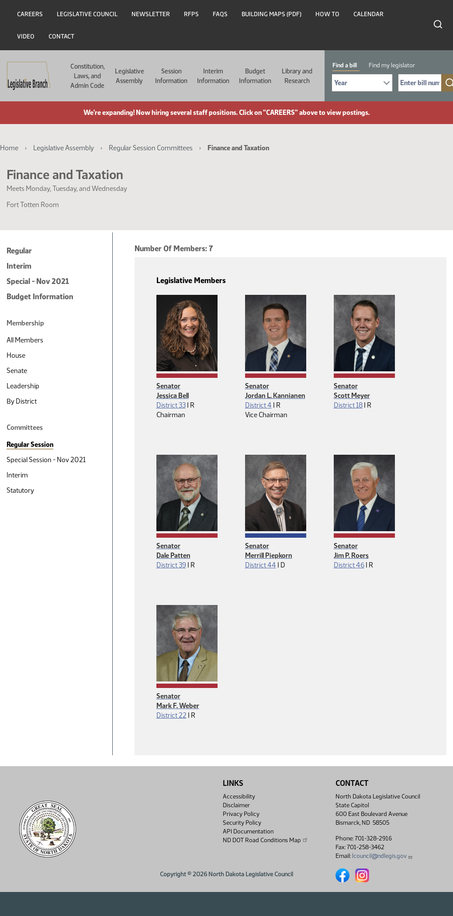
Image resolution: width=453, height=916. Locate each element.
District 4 (258, 405)
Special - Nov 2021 (38, 281)
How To (327, 14)
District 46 (349, 565)
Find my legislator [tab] (392, 65)
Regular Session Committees (151, 148)
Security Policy (242, 822)
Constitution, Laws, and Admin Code (87, 76)
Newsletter (150, 14)
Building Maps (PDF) (271, 14)
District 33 (171, 405)
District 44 (260, 565)
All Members (25, 340)
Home (9, 148)
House (16, 355)
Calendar (368, 14)
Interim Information (213, 76)
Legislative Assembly (129, 76)
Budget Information (255, 76)
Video (26, 36)
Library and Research (297, 76)
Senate (17, 370)
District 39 (171, 565)
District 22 (171, 715)
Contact (61, 36)
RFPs (191, 14)
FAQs (220, 14)
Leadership (23, 386)
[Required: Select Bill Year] (362, 83)
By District (22, 401)
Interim (19, 266)
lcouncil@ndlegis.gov (382, 856)
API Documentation (248, 831)
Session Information (171, 76)
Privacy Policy (241, 814)
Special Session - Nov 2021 (46, 460)
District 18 (348, 405)
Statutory (20, 490)
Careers (30, 14)
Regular (19, 251)
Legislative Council (87, 14)
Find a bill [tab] (344, 65)
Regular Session (30, 444)
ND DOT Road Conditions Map (265, 840)
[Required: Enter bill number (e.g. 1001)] (420, 83)
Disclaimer (236, 805)
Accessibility (239, 796)
